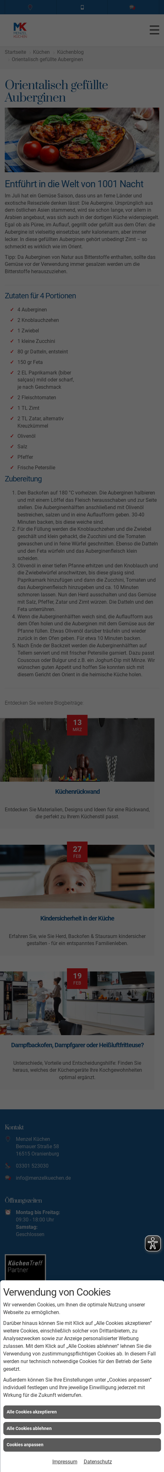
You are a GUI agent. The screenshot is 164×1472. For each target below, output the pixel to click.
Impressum (64, 1462)
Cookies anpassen (25, 1444)
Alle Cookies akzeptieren (32, 1411)
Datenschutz (98, 1462)
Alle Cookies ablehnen (29, 1428)
